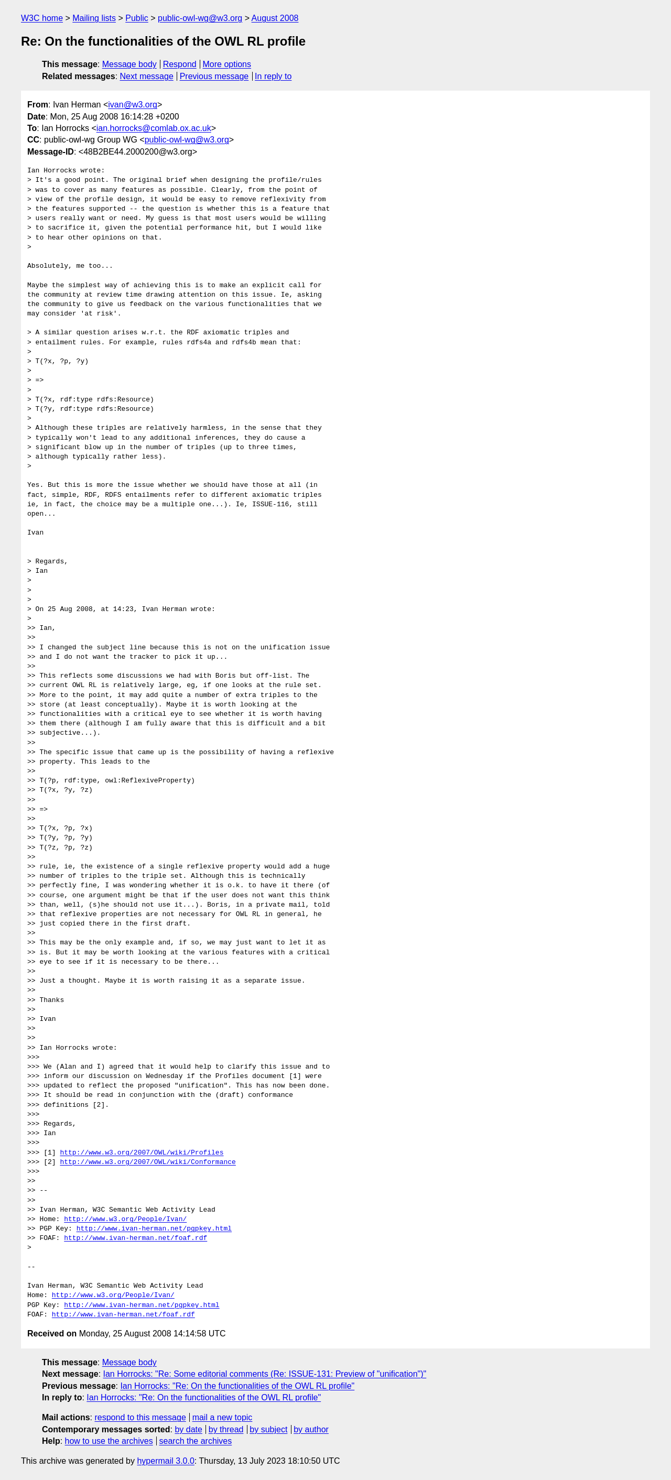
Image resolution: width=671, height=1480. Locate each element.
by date (188, 1429)
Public (136, 18)
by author (311, 1429)
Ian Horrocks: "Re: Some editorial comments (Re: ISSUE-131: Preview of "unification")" (265, 1373)
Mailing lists (94, 18)
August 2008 (275, 18)
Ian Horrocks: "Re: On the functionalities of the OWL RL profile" (237, 1385)
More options (227, 64)
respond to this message (140, 1417)
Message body (129, 64)
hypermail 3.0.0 (165, 1460)
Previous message (214, 76)
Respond (180, 64)
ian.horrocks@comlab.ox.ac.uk (153, 128)
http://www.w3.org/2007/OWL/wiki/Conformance (147, 1162)
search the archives (195, 1441)
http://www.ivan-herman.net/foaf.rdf (135, 1238)
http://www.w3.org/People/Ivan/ (125, 1219)
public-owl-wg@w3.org (200, 18)
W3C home (42, 18)
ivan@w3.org (132, 104)
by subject (268, 1429)
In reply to (273, 76)
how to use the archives (109, 1441)
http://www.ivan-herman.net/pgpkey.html (154, 1229)
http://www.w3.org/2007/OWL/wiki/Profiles (141, 1153)
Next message (147, 76)
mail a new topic (222, 1417)
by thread (226, 1429)
